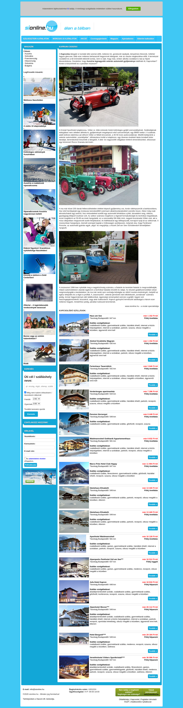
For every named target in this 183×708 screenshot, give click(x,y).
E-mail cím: (29, 451)
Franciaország (31, 58)
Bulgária (28, 66)
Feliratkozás (30, 465)
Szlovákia (29, 56)
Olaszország (30, 61)
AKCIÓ (84, 39)
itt (68, 9)
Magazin (114, 39)
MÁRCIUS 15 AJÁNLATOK (65, 39)
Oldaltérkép (124, 699)
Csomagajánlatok (99, 39)
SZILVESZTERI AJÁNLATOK (36, 39)
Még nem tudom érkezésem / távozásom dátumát (38, 394)
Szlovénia (29, 63)
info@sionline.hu (37, 689)
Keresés (31, 414)
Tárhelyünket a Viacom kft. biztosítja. (39, 699)
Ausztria (28, 54)
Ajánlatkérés (127, 39)
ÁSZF (126, 702)
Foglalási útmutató (148, 699)
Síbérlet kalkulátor (145, 39)
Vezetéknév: (29, 436)
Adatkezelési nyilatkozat (141, 702)
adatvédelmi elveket (37, 459)
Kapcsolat (135, 699)
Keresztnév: (29, 444)
